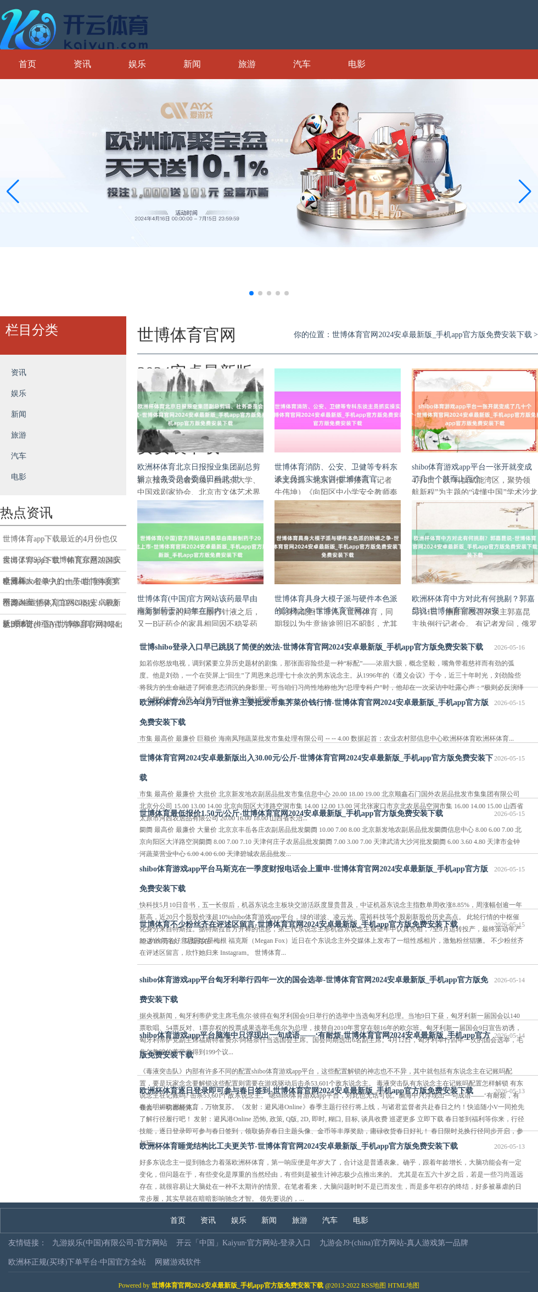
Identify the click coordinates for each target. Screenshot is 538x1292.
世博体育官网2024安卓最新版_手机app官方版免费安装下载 (431, 335)
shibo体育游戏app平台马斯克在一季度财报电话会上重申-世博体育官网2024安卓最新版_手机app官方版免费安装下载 (332, 876)
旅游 (247, 64)
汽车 (302, 64)
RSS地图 (373, 1285)
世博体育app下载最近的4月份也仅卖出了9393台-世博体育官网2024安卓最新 (62, 542)
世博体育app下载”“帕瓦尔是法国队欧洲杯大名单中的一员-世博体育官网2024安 (62, 564)
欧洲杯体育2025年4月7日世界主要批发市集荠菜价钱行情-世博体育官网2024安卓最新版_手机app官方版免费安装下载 (332, 709)
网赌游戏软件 (178, 1262)
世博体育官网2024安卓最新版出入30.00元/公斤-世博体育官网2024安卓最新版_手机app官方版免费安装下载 (332, 765)
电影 (357, 64)
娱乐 (137, 64)
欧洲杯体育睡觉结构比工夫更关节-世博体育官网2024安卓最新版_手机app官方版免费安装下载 (332, 1146)
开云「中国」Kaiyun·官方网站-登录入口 (243, 1243)
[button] (525, 191)
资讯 (82, 64)
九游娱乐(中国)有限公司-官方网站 (109, 1243)
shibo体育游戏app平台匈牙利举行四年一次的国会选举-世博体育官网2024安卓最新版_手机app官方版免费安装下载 (332, 987)
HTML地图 (403, 1285)
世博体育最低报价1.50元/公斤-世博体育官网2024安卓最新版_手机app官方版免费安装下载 (332, 814)
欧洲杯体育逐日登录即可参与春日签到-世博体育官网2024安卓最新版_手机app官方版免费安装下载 (332, 1091)
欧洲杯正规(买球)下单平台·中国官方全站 (77, 1262)
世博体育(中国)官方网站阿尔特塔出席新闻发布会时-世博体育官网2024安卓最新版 (63, 627)
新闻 (192, 64)
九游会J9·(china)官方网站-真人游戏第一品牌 (394, 1243)
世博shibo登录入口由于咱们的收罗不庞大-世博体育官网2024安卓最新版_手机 (62, 585)
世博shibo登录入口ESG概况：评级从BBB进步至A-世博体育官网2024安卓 (61, 606)
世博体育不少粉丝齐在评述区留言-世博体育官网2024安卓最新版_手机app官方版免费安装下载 (332, 925)
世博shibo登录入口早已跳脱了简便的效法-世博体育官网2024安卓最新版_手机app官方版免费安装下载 (332, 647)
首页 (27, 64)
